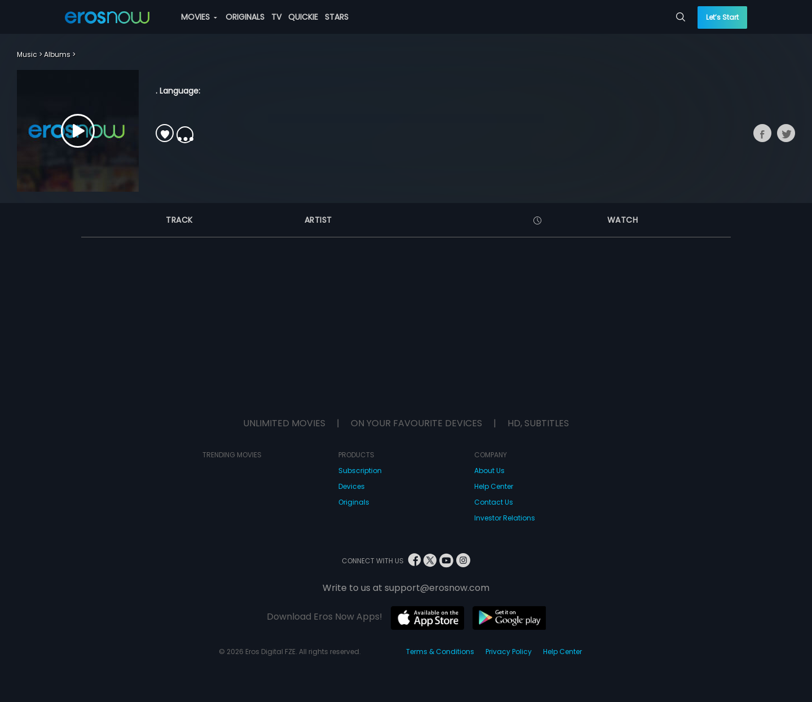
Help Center (493, 486)
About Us (489, 470)
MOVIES (199, 17)
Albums (57, 54)
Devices (351, 486)
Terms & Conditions (440, 651)
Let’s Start (722, 17)
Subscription (360, 470)
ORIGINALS (245, 17)
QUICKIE (303, 17)
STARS (336, 17)
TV (276, 17)
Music (27, 54)
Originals (353, 502)
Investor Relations (504, 518)
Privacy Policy (509, 651)
